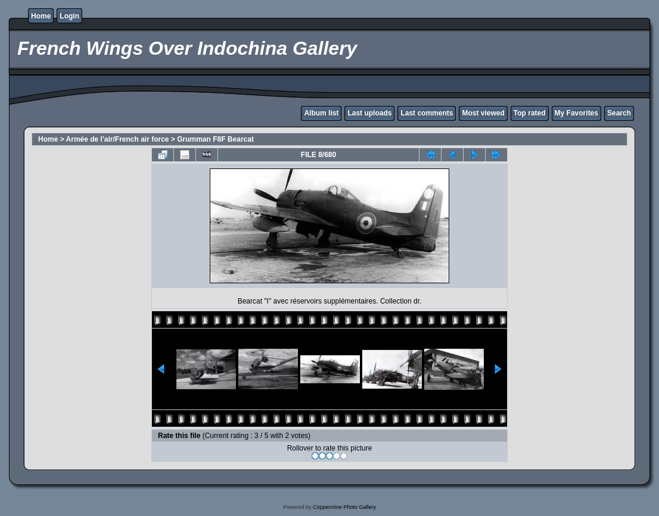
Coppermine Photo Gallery (344, 507)
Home (41, 16)
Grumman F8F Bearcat (215, 139)
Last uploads (369, 113)
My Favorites (576, 113)
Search (619, 113)
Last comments (426, 113)
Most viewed (483, 113)
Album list (321, 113)
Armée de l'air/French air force (117, 139)
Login (69, 16)
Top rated (530, 113)
